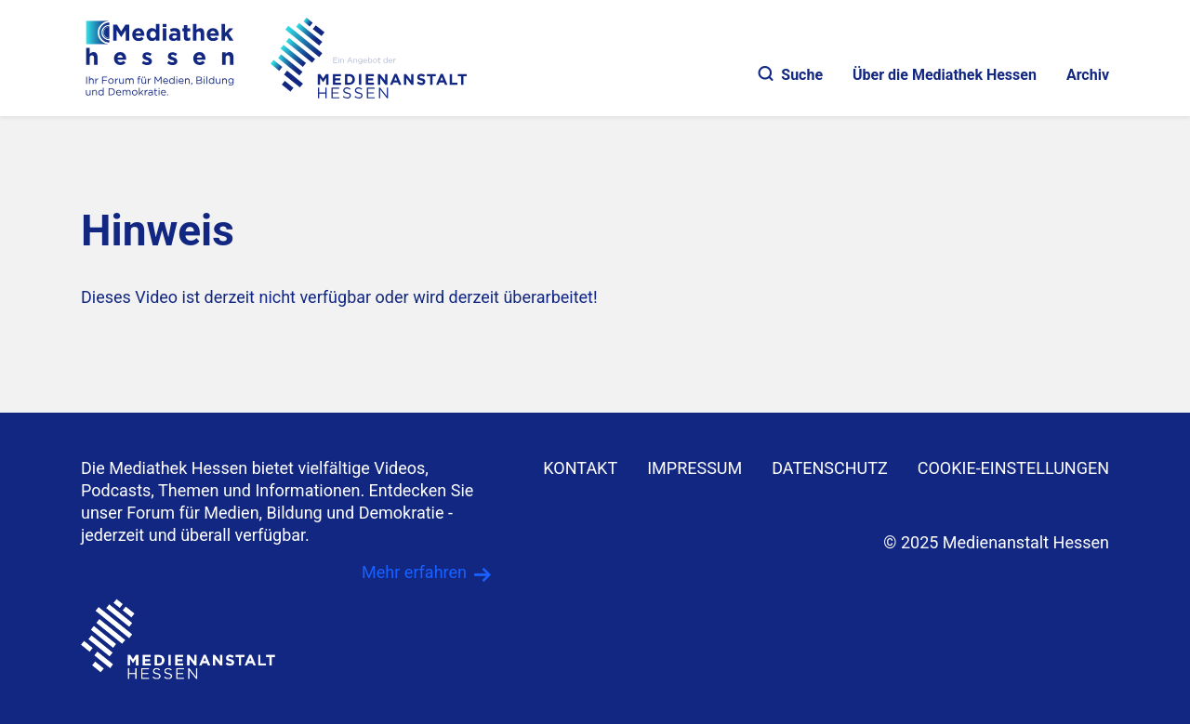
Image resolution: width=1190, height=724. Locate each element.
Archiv (1087, 75)
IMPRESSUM (694, 468)
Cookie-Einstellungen (1013, 468)
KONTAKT (580, 468)
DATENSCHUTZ (830, 468)
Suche (791, 75)
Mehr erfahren (414, 572)
